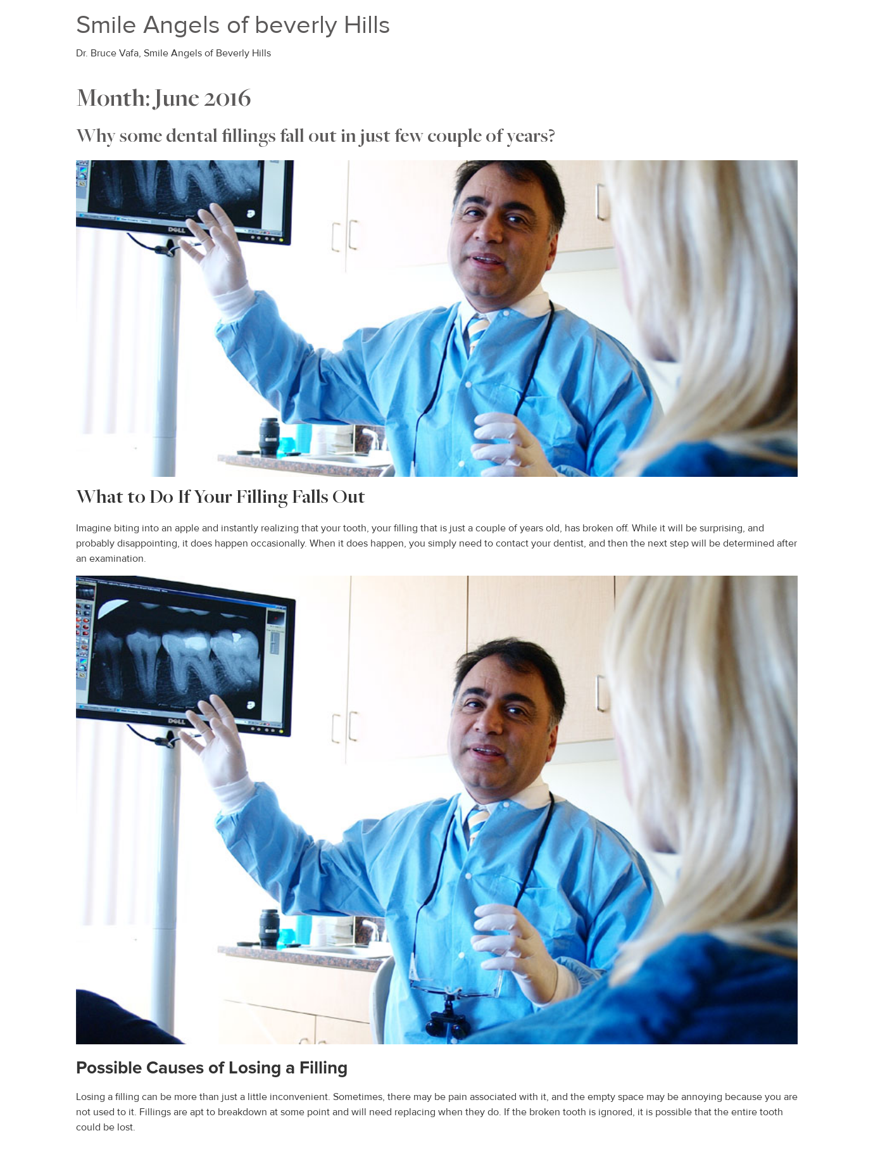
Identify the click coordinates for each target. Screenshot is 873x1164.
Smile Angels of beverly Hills (233, 25)
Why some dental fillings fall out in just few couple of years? (315, 137)
